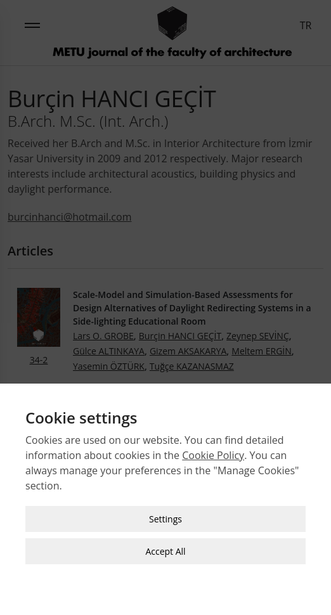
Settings (165, 516)
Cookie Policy (213, 453)
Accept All (165, 549)
